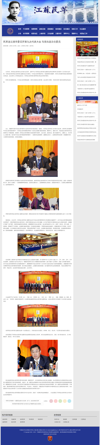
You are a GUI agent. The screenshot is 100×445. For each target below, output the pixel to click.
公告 (19, 33)
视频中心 (75, 33)
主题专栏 (58, 33)
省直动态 (34, 33)
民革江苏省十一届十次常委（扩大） (86, 81)
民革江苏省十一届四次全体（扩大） (86, 69)
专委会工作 (83, 33)
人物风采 (42, 33)
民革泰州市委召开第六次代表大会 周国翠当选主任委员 (27, 403)
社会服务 (83, 29)
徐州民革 (22, 419)
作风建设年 (80, 109)
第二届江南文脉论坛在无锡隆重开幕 (86, 85)
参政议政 (42, 29)
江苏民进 (83, 419)
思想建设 (50, 29)
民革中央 (56, 419)
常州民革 (31, 419)
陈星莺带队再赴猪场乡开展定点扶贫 (86, 128)
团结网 (65, 419)
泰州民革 (22, 422)
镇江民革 (13, 422)
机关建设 (67, 29)
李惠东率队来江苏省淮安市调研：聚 (86, 62)
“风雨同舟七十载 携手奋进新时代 (86, 88)
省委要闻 (34, 29)
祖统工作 (75, 29)
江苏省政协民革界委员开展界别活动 (86, 132)
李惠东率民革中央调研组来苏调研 (86, 139)
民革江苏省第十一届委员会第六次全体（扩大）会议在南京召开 (22, 400)
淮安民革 (40, 419)
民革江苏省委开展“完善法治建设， (86, 124)
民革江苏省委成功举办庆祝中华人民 (86, 92)
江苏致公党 (66, 422)
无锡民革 (13, 419)
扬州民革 (5, 422)
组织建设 (58, 29)
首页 (19, 29)
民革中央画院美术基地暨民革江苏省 (86, 136)
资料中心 (67, 33)
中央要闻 (26, 29)
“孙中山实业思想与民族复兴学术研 (86, 77)
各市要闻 (26, 33)
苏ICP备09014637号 (64, 430)
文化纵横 (50, 33)
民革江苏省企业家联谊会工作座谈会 (86, 58)
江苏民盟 (74, 419)
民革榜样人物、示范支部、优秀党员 (86, 73)
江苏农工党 (57, 422)
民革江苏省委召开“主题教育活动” (86, 65)
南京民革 (5, 419)
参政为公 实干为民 (82, 105)
